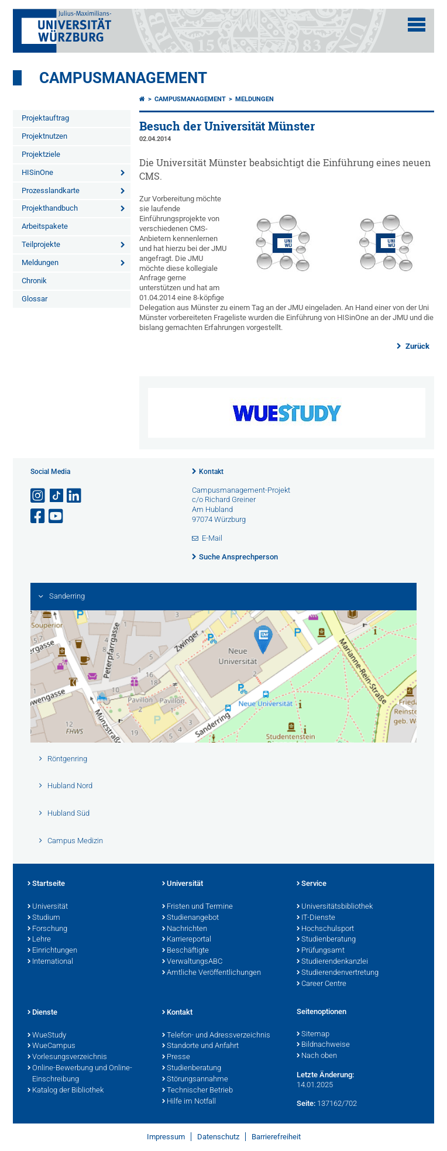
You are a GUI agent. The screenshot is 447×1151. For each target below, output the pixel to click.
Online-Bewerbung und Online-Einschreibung (79, 1074)
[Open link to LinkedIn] (75, 496)
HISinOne (37, 172)
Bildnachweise (323, 1045)
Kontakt (211, 472)
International (50, 962)
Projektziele (41, 154)
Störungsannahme (195, 1079)
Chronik (34, 280)
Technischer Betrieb (197, 1090)
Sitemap (313, 1034)
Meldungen (40, 262)
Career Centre (321, 984)
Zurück (416, 346)
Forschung (47, 929)
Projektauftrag (45, 118)
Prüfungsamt (321, 951)
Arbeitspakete (45, 226)
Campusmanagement (123, 78)
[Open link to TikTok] (57, 496)
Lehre (39, 939)
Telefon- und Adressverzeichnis (216, 1035)
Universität (47, 907)
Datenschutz (218, 1136)
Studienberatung (326, 939)
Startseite (46, 884)
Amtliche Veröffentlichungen (211, 973)
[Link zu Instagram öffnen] (38, 496)
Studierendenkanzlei (332, 962)
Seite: (306, 1103)
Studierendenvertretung (338, 973)
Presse (176, 1057)
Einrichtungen (52, 951)
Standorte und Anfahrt (200, 1046)
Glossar (34, 298)
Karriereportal (186, 939)
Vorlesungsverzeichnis (67, 1057)
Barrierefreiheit (276, 1136)
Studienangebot (190, 918)
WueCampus (51, 1046)
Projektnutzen (44, 136)
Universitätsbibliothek (335, 907)
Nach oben (317, 1056)
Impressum (166, 1136)
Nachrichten (184, 929)
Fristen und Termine (197, 907)
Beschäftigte (185, 951)
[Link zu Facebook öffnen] (38, 516)
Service (311, 884)
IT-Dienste (316, 918)
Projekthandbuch (50, 208)
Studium (43, 918)
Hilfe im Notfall (189, 1102)
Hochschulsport (325, 929)
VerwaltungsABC (192, 962)
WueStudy (46, 1035)
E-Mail (212, 538)
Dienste (42, 1013)
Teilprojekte (41, 244)
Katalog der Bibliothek (65, 1090)
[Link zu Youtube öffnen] (57, 516)
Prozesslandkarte (51, 190)
